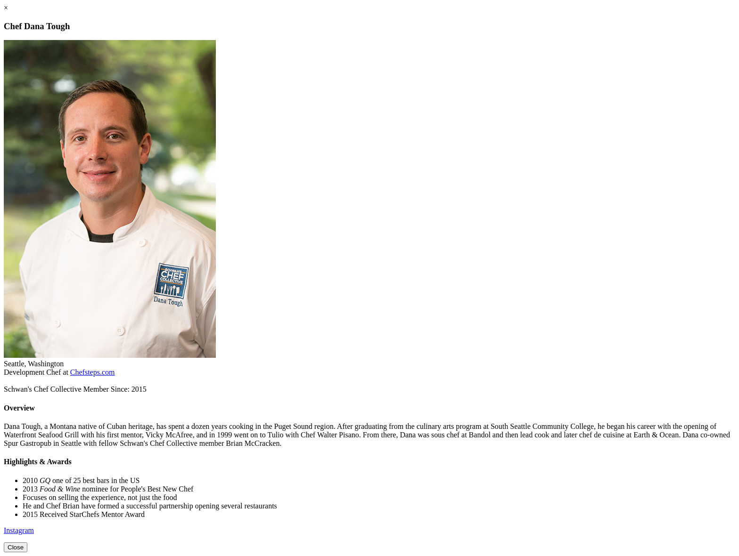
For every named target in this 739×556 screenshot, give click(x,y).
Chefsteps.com (92, 372)
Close (16, 547)
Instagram (19, 530)
